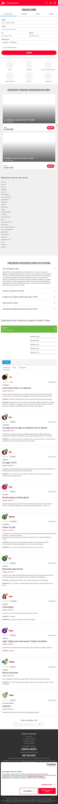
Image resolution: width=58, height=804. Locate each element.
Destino (3, 26)
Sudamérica (48, 77)
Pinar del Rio (4, 224)
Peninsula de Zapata (6, 222)
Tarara (2, 242)
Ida (2, 33)
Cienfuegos (4, 202)
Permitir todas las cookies (47, 791)
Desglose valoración (8, 391)
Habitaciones (5, 39)
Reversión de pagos (29, 743)
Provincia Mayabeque (7, 229)
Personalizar (28, 791)
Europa (29, 77)
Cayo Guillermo (5, 194)
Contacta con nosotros (29, 741)
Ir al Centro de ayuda (29, 739)
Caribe (9, 66)
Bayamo (3, 187)
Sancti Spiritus (5, 234)
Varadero (3, 244)
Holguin (3, 209)
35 (39, 724)
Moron (3, 219)
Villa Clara (3, 247)
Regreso (31, 33)
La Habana (4, 214)
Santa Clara (4, 237)
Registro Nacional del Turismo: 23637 (41, 800)
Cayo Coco (4, 192)
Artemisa (3, 182)
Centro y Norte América (48, 66)
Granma (3, 204)
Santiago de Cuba (5, 239)
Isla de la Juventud (6, 212)
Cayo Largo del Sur (6, 197)
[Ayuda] (51, 3)
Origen (3, 19)
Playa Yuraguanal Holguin (8, 227)
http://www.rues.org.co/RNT (44, 801)
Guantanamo (4, 207)
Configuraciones (46, 784)
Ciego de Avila (4, 199)
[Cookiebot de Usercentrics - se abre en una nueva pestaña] (48, 764)
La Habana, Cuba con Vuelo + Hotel (19, 120)
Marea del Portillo (6, 217)
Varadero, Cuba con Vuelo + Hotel (18, 158)
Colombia (29, 66)
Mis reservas (29, 736)
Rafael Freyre (4, 232)
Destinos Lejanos (10, 77)
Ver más (50, 128)
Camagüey (4, 189)
